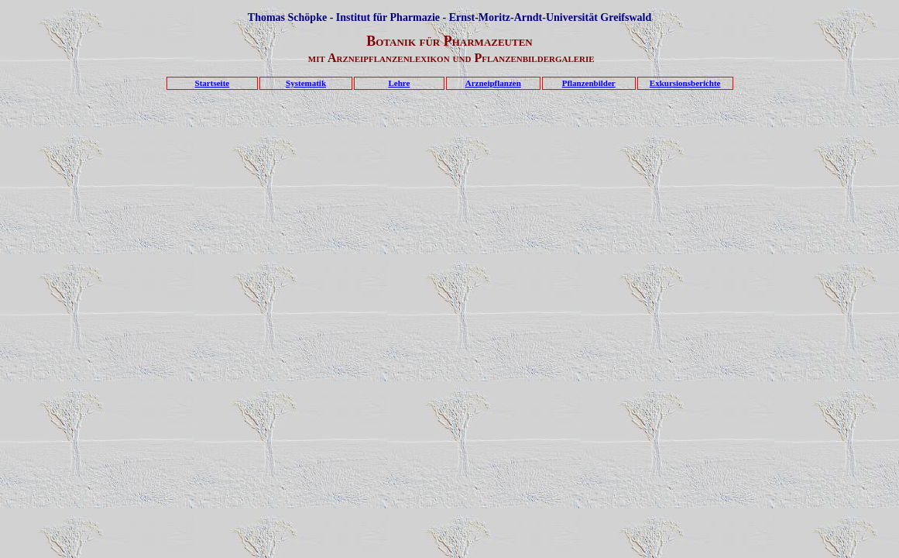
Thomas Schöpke (287, 17)
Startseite (212, 83)
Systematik (306, 83)
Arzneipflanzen (493, 83)
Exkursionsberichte (685, 83)
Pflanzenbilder (589, 83)
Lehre (399, 83)
